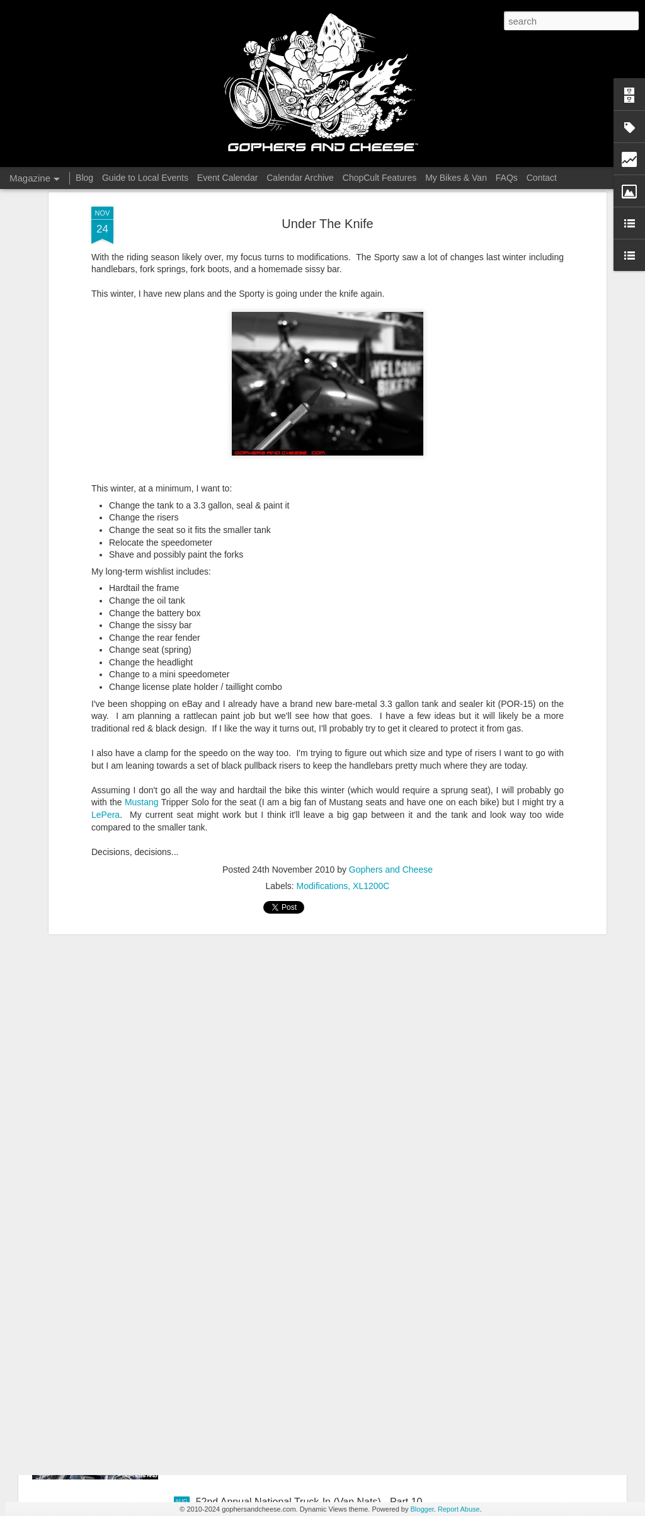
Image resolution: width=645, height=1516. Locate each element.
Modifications (322, 754)
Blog (84, 178)
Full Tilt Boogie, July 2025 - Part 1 (271, 1358)
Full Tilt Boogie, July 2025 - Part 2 (271, 1215)
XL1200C (371, 754)
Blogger (422, 1509)
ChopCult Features (380, 178)
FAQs (507, 178)
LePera (105, 683)
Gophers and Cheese (391, 738)
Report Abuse (459, 1509)
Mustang (142, 670)
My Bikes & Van (456, 178)
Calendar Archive (300, 178)
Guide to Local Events (145, 178)
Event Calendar (227, 178)
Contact (542, 178)
